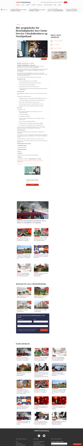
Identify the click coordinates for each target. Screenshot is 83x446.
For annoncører (19, 443)
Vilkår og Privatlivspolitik (20, 444)
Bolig (23, 4)
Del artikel (44, 59)
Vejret (59, 4)
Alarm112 (18, 4)
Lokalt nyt (39, 4)
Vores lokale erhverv (37, 443)
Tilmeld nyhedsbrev (77, 444)
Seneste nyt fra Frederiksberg (38, 441)
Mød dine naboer (48, 4)
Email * (34, 319)
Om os (17, 441)
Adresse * (19, 324)
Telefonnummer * (20, 319)
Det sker (34, 4)
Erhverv (28, 4)
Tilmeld (65, 2)
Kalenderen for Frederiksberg (38, 444)
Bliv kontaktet (44, 330)
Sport (55, 4)
